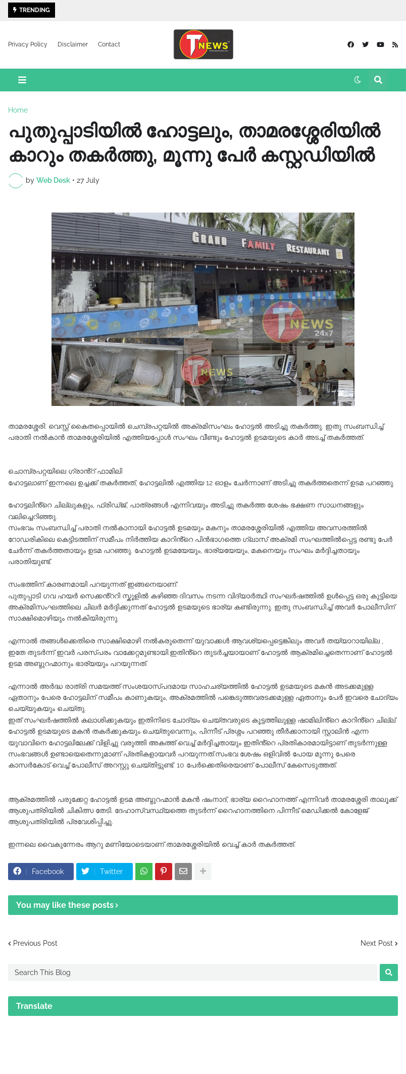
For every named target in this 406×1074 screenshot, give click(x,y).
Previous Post (35, 943)
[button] (22, 80)
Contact (109, 44)
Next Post (377, 943)
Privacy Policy (27, 44)
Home (18, 110)
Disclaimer (73, 44)
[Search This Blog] (192, 972)
